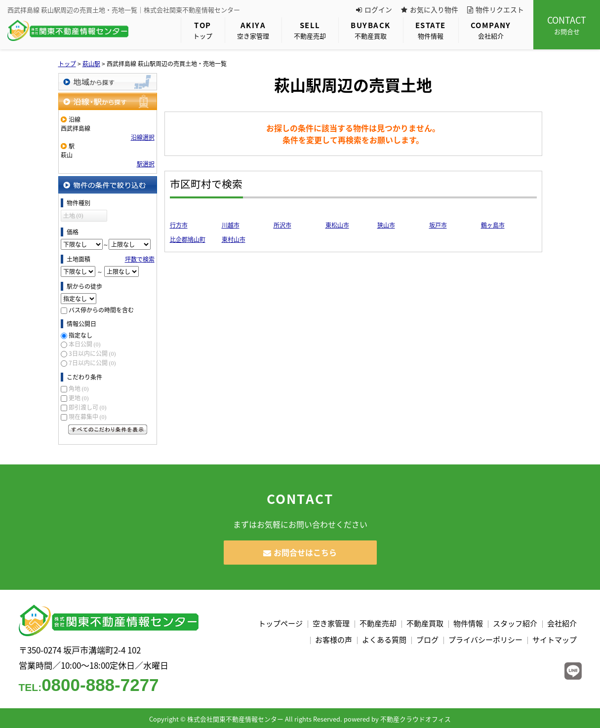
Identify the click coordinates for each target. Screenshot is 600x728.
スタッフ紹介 (515, 623)
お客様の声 (333, 639)
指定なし (80, 335)
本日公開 (85, 344)
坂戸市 (438, 225)
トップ (202, 30)
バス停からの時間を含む (101, 310)
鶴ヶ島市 (493, 225)
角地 (79, 388)
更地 (79, 397)
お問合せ (566, 24)
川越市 (231, 225)
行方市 (179, 225)
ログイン (374, 9)
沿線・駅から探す (107, 101)
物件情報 (430, 30)
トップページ (280, 623)
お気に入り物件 (429, 9)
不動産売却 (310, 30)
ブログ (427, 639)
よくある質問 (384, 639)
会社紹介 (491, 30)
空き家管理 (253, 30)
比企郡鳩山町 (187, 239)
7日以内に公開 (92, 362)
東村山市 (233, 239)
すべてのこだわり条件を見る (107, 429)
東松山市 (337, 225)
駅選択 (146, 163)
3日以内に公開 (92, 353)
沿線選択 (143, 137)
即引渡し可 (88, 407)
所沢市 (282, 225)
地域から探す (107, 81)
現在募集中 (88, 416)
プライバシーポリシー (485, 639)
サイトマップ (554, 639)
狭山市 (386, 225)
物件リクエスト (495, 9)
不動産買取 (370, 30)
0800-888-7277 (89, 684)
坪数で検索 (140, 259)
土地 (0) (73, 215)
